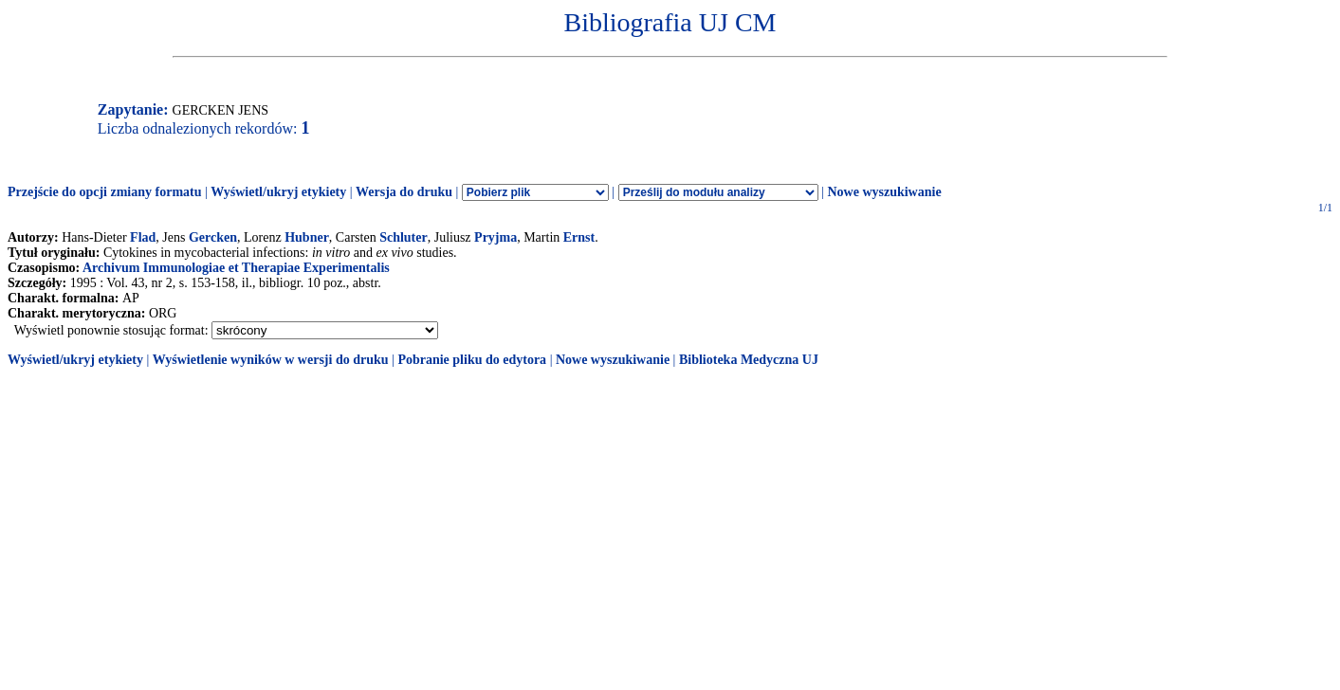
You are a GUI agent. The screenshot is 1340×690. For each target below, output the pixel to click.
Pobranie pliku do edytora (471, 360)
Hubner (307, 237)
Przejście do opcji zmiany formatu (105, 192)
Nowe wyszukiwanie (884, 192)
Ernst (579, 237)
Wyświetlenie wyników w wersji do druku (271, 360)
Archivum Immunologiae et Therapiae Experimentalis (236, 268)
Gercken (213, 237)
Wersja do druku (404, 192)
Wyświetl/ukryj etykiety (278, 192)
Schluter (403, 237)
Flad (143, 237)
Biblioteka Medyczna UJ (748, 360)
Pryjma (495, 237)
